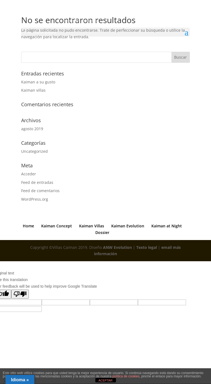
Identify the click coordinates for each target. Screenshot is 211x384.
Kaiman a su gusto (38, 82)
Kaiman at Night (166, 225)
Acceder (28, 173)
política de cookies (126, 376)
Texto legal (146, 247)
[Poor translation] (20, 294)
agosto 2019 (32, 128)
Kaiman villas (33, 90)
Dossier (102, 232)
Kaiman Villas (91, 225)
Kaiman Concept (56, 225)
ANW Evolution (117, 247)
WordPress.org (34, 199)
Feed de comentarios (40, 190)
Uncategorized (34, 151)
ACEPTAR (105, 380)
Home (28, 225)
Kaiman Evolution (127, 225)
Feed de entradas (37, 182)
